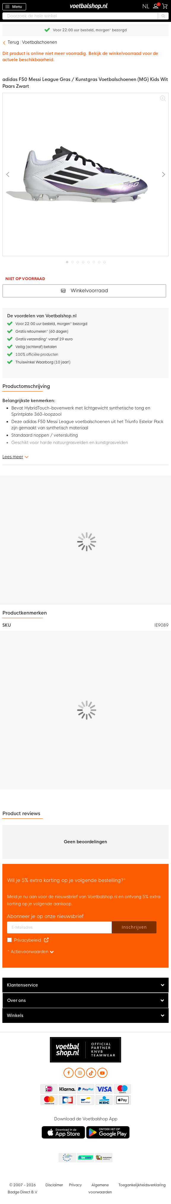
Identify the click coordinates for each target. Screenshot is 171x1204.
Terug (13, 42)
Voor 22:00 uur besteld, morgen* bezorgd (51, 323)
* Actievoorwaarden (30, 951)
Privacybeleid (27, 940)
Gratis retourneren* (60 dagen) (41, 331)
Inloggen (157, 5)
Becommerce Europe (67, 1158)
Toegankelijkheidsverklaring (142, 1185)
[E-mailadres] (59, 927)
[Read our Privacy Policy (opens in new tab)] (46, 940)
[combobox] (85, 16)
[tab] (85, 985)
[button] (146, 6)
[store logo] (85, 6)
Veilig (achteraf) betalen (36, 347)
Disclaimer (54, 1185)
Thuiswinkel (104, 1158)
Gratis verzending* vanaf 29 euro (44, 339)
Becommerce (85, 1158)
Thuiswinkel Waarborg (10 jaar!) (42, 362)
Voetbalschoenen (39, 42)
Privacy (75, 1185)
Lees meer (12, 456)
